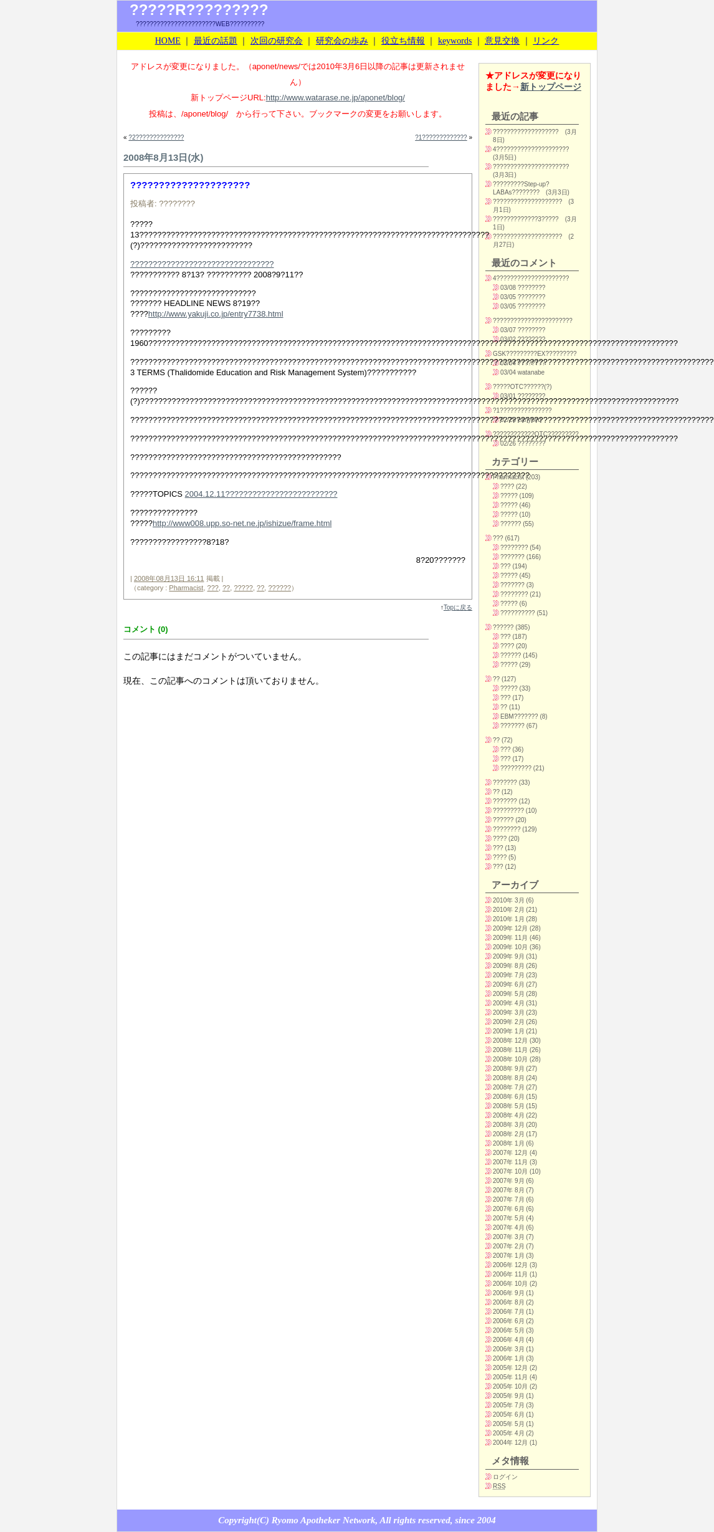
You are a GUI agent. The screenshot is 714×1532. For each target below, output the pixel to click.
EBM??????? (519, 716)
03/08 (508, 287)
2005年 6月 (509, 1414)
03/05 (508, 297)
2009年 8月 (509, 965)
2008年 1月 (509, 1143)
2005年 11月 (510, 1377)
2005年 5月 (509, 1423)
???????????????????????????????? (202, 264)
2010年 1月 (509, 919)
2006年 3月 (509, 1349)
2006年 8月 (509, 1302)
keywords (455, 40)
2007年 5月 (509, 1218)
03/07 (508, 330)
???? (507, 486)
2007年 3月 (509, 1236)
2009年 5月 (509, 993)
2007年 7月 (509, 1199)
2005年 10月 (510, 1386)
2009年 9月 (509, 956)
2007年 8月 (509, 1190)
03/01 (508, 396)
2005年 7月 (509, 1405)
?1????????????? (441, 137)
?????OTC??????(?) (522, 386)
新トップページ (550, 87)
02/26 (508, 443)
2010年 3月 (509, 900)
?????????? (517, 613)
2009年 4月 (509, 1003)
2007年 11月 (510, 1162)
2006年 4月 (509, 1339)
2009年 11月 (510, 937)
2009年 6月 (509, 984)
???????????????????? (527, 201)
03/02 (508, 339)
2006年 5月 (509, 1330)
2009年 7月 (509, 975)
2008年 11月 (510, 1049)
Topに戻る (458, 607)
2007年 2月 (509, 1246)
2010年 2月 (509, 909)
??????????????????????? (533, 320)
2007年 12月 (510, 1152)
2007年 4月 (509, 1227)
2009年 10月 (510, 947)
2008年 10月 (510, 1059)
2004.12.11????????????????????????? (261, 494)
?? (226, 587)
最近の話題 (215, 40)
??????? (512, 556)
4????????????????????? (531, 149)
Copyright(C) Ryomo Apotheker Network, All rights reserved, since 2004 (356, 1520)
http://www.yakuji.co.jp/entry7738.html (215, 313)
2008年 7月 (509, 1087)
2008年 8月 (509, 1078)
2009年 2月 (509, 1021)
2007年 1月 (509, 1255)
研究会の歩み (342, 40)
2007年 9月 (509, 1180)
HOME (168, 40)
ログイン (505, 1476)
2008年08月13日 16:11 (169, 578)
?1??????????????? (522, 410)
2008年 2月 (509, 1134)
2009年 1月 (509, 1031)
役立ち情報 (403, 40)
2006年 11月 (510, 1274)
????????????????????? (190, 185)
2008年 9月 (509, 1068)
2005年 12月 (510, 1367)
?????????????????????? (531, 166)
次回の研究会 (276, 40)
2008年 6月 (509, 1096)
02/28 (508, 419)
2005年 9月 (509, 1395)
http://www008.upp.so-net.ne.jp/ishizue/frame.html (242, 523)
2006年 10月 (510, 1283)
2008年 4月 (509, 1115)
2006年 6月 (509, 1321)
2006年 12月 (510, 1265)
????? (243, 587)
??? (213, 587)
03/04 (508, 363)
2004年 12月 (510, 1442)
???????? (514, 547)
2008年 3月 (509, 1124)
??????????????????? (526, 131)
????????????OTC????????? (536, 434)
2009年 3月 (509, 1012)
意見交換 (502, 40)
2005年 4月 (509, 1433)
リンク (546, 40)
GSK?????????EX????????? (535, 353)
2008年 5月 (509, 1106)
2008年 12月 (510, 1040)
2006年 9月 (509, 1293)
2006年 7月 (509, 1311)
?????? (279, 587)
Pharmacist (186, 587)
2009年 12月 (510, 928)
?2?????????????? (156, 137)
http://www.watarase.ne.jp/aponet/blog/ (335, 97)
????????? (515, 768)
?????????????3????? (526, 219)
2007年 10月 (510, 1171)
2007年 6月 (509, 1208)
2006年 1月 (509, 1358)
